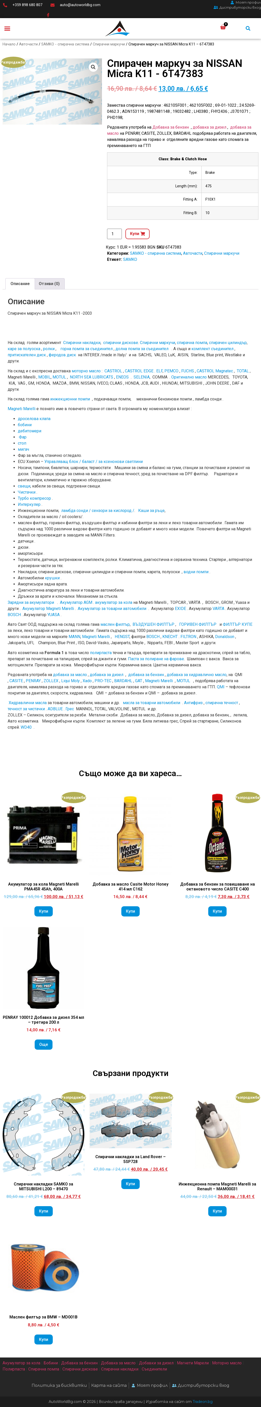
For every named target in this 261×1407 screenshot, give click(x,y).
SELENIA (142, 377)
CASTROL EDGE (139, 371)
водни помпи (196, 571)
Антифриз (193, 702)
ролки (49, 348)
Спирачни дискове (80, 1369)
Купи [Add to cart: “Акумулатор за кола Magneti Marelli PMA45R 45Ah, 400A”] (43, 911)
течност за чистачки (26, 708)
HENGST (122, 636)
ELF (159, 371)
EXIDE (180, 608)
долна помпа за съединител (141, 348)
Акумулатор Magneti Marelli (48, 608)
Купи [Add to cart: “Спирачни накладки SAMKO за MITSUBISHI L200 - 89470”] (43, 1211)
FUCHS (187, 371)
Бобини (51, 1363)
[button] (7, 28)
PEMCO (171, 371)
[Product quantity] (114, 234)
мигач (23, 449)
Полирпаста (14, 1369)
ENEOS (122, 377)
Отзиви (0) (49, 283)
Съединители (154, 1369)
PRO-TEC (103, 680)
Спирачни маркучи (109, 44)
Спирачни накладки (81, 342)
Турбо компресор (34, 498)
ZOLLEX (51, 680)
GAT (138, 680)
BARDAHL (123, 680)
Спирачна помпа (43, 1369)
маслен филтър (115, 624)
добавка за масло (70, 674)
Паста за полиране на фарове (156, 658)
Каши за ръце (151, 510)
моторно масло (86, 371)
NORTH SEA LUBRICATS (91, 377)
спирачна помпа (192, 342)
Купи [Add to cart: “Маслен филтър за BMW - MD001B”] (43, 1339)
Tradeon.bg (203, 1401)
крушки (52, 578)
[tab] (20, 283)
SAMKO (130, 259)
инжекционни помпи (70, 399)
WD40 (26, 727)
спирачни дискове (120, 342)
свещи (24, 486)
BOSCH (14, 614)
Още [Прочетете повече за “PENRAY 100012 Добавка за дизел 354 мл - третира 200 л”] (43, 1044)
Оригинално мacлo (189, 377)
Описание (20, 283)
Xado (87, 680)
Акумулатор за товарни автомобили (112, 608)
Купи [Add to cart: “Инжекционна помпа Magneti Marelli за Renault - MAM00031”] (217, 1211)
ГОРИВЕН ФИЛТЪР (197, 624)
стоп (22, 443)
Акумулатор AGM (76, 602)
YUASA (53, 614)
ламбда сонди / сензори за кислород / (97, 510)
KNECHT (170, 636)
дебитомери (29, 431)
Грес (70, 708)
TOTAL (243, 371)
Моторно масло (227, 1363)
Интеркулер (29, 504)
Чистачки (26, 492)
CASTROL (113, 371)
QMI (221, 686)
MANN (74, 636)
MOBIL (44, 377)
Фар (23, 437)
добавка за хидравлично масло (197, 674)
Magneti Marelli (21, 408)
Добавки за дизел (156, 1363)
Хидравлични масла (28, 702)
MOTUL (59, 377)
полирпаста (101, 652)
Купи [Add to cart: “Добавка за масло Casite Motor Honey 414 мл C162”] (130, 911)
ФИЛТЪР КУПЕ (237, 624)
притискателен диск (27, 354)
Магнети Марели (193, 1363)
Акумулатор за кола (21, 1363)
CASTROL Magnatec (215, 371)
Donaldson (224, 636)
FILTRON (188, 636)
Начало (9, 44)
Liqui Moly (70, 680)
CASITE (16, 680)
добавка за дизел (210, 127)
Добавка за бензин (170, 127)
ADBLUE (55, 708)
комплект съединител (212, 348)
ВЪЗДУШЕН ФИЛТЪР (153, 624)
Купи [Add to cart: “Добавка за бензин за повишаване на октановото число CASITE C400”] (217, 911)
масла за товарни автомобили (151, 702)
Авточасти (28, 44)
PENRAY (33, 680)
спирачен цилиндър (228, 342)
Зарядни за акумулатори (31, 602)
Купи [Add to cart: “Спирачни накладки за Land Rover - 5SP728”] (130, 1183)
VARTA (218, 608)
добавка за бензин (146, 674)
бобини (25, 424)
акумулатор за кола (113, 602)
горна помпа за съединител (86, 348)
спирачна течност (221, 702)
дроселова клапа (34, 418)
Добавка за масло (118, 1363)
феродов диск (62, 354)
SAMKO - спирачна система (65, 44)
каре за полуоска (24, 348)
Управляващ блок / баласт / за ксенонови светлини (93, 461)
